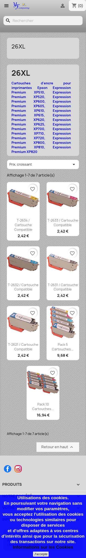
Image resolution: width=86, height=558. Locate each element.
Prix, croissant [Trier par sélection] (43, 164)
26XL (18, 46)
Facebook (7, 468)
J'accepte (41, 554)
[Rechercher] (43, 20)
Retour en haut (57, 447)
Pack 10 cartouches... (43, 406)
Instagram (18, 468)
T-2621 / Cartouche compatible (23, 346)
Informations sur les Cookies (43, 547)
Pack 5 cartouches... (63, 346)
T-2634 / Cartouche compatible (23, 225)
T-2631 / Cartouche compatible (63, 287)
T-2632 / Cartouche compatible (23, 287)
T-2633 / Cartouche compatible (62, 222)
